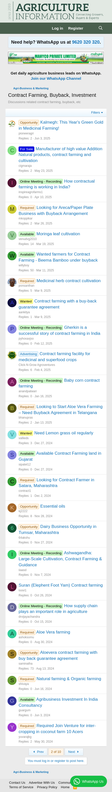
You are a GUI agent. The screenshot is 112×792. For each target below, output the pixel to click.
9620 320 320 (85, 42)
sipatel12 (25, 464)
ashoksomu (26, 637)
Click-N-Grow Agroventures (37, 365)
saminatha (25, 663)
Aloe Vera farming (53, 632)
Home (65, 787)
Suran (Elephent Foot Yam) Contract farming (61, 585)
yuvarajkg (25, 737)
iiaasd (22, 570)
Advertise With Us (42, 782)
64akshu (24, 537)
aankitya (24, 312)
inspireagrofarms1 (31, 192)
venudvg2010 (28, 239)
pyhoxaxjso (26, 338)
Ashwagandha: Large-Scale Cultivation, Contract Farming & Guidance (60, 558)
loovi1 (22, 590)
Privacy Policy (47, 787)
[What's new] (90, 28)
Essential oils (52, 506)
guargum (24, 710)
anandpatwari (28, 391)
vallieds (24, 438)
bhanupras (26, 417)
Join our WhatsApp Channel (56, 78)
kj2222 (23, 511)
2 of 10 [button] (56, 752)
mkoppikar (25, 218)
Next (74, 752)
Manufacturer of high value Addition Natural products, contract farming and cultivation (60, 154)
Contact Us (17, 782)
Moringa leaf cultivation (58, 233)
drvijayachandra (29, 616)
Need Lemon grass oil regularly (63, 433)
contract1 (25, 491)
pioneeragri (26, 133)
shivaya (24, 684)
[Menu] (12, 28)
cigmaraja (25, 166)
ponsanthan (26, 285)
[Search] (100, 28)
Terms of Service (21, 787)
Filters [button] (95, 112)
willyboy (24, 265)
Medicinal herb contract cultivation (69, 280)
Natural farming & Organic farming (69, 678)
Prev (38, 752)
